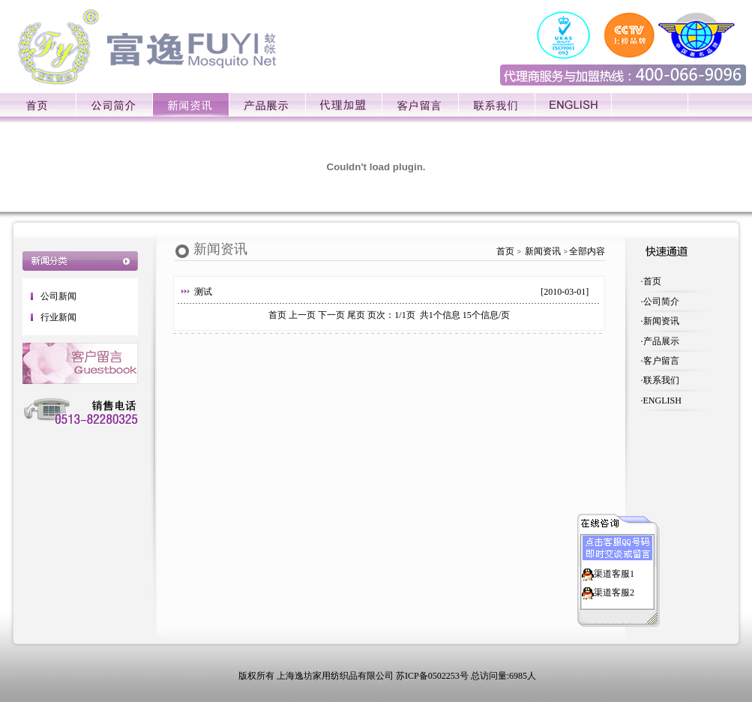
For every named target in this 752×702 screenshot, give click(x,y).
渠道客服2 (614, 591)
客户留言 (661, 361)
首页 (652, 281)
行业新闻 (58, 317)
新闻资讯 (661, 321)
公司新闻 (58, 296)
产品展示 (661, 341)
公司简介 (661, 301)
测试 (203, 291)
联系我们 (661, 380)
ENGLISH (662, 400)
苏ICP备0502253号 (432, 675)
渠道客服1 (614, 572)
